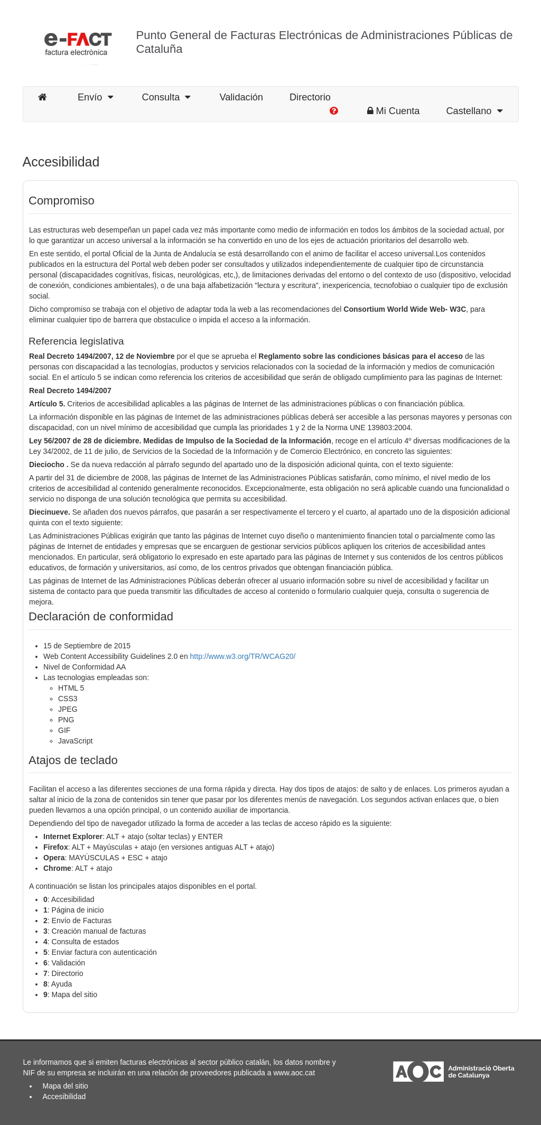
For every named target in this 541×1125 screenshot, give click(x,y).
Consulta (166, 97)
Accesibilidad (64, 1096)
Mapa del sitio (65, 1086)
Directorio (310, 97)
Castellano (474, 111)
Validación (241, 97)
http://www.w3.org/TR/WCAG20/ (243, 656)
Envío (95, 97)
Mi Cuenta (393, 111)
